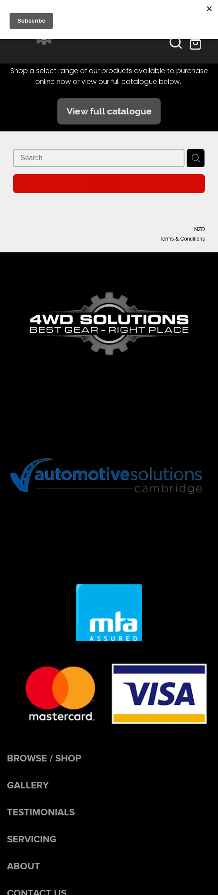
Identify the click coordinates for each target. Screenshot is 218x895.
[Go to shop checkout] (196, 42)
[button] (175, 42)
